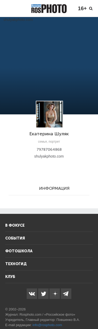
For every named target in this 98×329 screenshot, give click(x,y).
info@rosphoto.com (47, 325)
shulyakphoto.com (49, 156)
